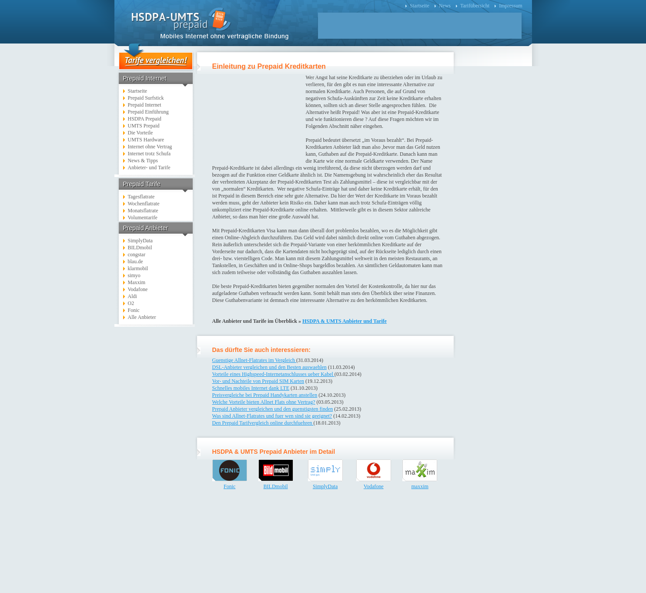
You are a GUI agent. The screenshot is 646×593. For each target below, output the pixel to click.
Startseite (419, 6)
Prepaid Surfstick (146, 98)
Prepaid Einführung (148, 112)
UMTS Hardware (146, 140)
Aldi (132, 296)
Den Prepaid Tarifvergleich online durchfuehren (263, 423)
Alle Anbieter (142, 317)
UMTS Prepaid (144, 126)
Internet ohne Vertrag (150, 147)
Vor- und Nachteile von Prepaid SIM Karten (258, 381)
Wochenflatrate (144, 204)
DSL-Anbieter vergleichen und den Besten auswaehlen (269, 367)
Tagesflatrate (141, 197)
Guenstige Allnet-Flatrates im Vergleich (254, 360)
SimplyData (140, 241)
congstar (137, 254)
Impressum (510, 6)
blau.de (135, 261)
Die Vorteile (140, 133)
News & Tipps (143, 160)
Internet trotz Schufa (149, 154)
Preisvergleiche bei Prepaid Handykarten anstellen (265, 395)
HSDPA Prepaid (144, 119)
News (445, 6)
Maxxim (137, 282)
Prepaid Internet (144, 105)
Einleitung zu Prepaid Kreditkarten (269, 66)
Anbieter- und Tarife (149, 167)
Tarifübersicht (474, 6)
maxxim (419, 486)
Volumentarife (142, 217)
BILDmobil (140, 248)
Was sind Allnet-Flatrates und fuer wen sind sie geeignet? (272, 416)
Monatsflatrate (143, 211)
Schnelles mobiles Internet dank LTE (251, 388)
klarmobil (138, 268)
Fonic (134, 310)
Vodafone (138, 289)
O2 (131, 303)
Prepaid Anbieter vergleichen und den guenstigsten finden (272, 409)
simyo (134, 275)
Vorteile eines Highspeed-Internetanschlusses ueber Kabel (273, 374)
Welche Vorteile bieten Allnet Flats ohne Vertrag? (263, 402)
